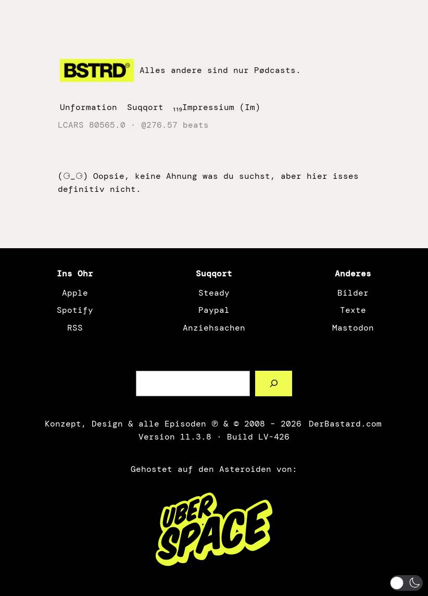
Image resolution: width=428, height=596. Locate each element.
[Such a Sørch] (273, 383)
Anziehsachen (214, 327)
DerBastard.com (344, 423)
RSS (75, 327)
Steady (214, 292)
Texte (353, 310)
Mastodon (353, 327)
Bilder (353, 292)
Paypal (214, 310)
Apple (75, 292)
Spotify (75, 310)
